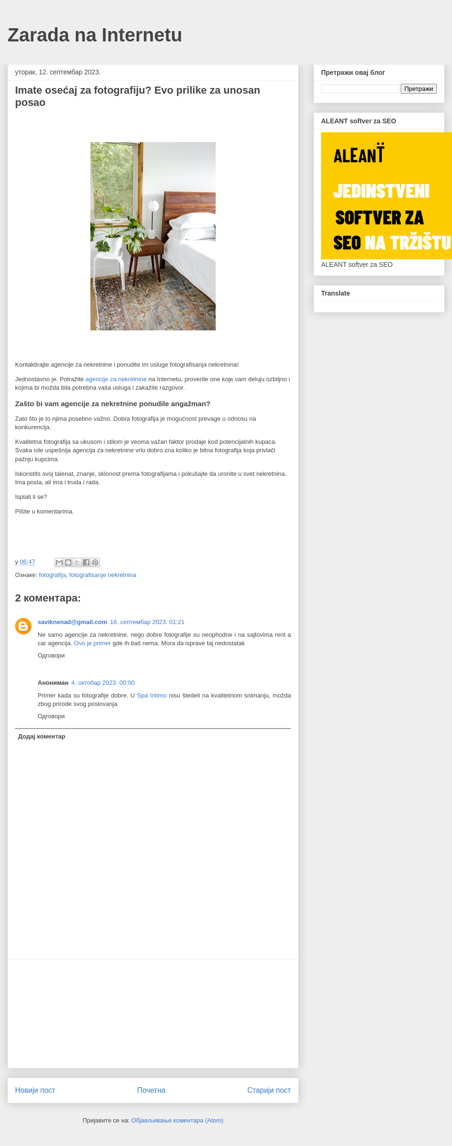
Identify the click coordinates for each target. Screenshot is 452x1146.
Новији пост (35, 1090)
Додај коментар (41, 736)
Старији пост (269, 1090)
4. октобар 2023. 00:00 (103, 682)
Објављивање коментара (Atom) (177, 1120)
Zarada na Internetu (95, 34)
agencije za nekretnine (116, 379)
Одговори (51, 655)
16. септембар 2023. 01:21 (147, 621)
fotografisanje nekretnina (102, 574)
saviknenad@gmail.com (72, 621)
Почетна (151, 1090)
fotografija (52, 574)
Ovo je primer (92, 643)
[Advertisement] (153, 1014)
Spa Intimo (152, 695)
